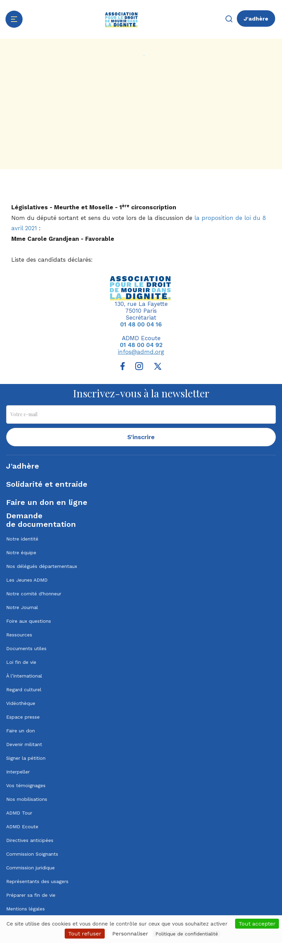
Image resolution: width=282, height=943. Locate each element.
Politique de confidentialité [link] (186, 933)
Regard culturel (23, 689)
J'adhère (256, 18)
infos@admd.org (141, 351)
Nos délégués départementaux (41, 566)
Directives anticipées (29, 840)
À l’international (24, 676)
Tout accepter (257, 923)
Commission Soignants (32, 854)
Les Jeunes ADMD (27, 580)
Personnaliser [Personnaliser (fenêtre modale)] (130, 933)
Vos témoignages (26, 785)
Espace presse (23, 717)
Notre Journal (22, 607)
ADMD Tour (19, 813)
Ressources (19, 634)
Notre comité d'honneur (33, 593)
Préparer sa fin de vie (30, 895)
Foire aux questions (28, 621)
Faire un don (20, 730)
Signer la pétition (26, 758)
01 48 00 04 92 (141, 345)
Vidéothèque (20, 703)
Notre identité (22, 539)
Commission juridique (30, 867)
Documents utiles (26, 648)
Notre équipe (21, 552)
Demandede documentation (41, 520)
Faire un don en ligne (46, 502)
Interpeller (18, 771)
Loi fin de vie (21, 662)
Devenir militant (24, 744)
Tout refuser (84, 933)
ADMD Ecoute (22, 826)
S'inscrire (141, 437)
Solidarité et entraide (46, 484)
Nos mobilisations (26, 799)
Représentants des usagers (37, 881)
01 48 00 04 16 (141, 324)
